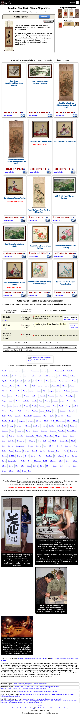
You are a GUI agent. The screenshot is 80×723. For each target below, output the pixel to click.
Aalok (4, 371)
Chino (72, 436)
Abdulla (70, 371)
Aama (11, 371)
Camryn (5, 431)
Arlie (10, 406)
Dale (75, 446)
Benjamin (13, 421)
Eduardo (53, 461)
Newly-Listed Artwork (40, 684)
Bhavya (31, 421)
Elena (68, 461)
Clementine (64, 441)
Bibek (46, 421)
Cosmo (38, 446)
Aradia (34, 401)
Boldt (4, 426)
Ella (16, 466)
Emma (68, 466)
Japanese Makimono (43, 699)
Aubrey (12, 411)
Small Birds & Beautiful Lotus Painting (14, 245)
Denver (20, 456)
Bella (52, 416)
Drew (30, 461)
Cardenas (20, 431)
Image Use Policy (18, 708)
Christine (20, 441)
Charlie (39, 436)
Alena (40, 386)
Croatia (59, 446)
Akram (4, 386)
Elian (75, 461)
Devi (27, 456)
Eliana (4, 466)
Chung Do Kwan (43, 441)
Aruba (41, 406)
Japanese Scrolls (56, 701)
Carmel (35, 431)
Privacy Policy (29, 708)
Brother (36, 426)
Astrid (75, 406)
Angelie (51, 396)
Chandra (20, 436)
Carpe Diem (71, 431)
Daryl (66, 451)
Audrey (20, 411)
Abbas (25, 371)
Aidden (41, 381)
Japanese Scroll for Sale (34, 702)
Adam (34, 376)
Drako (23, 461)
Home (15, 684)
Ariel (74, 401)
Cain (66, 426)
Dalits (4, 451)
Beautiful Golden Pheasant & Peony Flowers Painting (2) (39, 283)
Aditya (65, 376)
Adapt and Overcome (47, 376)
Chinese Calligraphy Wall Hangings (12, 701)
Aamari (18, 371)
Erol (29, 471)
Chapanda (30, 436)
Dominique (58, 456)
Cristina (51, 446)
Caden (59, 426)
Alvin (45, 391)
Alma (39, 391)
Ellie (22, 466)
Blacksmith (60, 421)
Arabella (26, 401)
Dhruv (41, 456)
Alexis (71, 386)
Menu (74, 2)
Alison (31, 391)
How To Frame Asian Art (43, 694)
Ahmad (19, 381)
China (65, 436)
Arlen (4, 406)
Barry (55, 411)
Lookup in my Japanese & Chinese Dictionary (39, 359)
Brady (10, 426)
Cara (12, 431)
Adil (58, 376)
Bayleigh (72, 411)
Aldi (33, 386)
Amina (58, 391)
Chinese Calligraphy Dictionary (11, 696)
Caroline (61, 431)
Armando (18, 406)
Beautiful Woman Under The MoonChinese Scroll (39, 211)
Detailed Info (7, 115)
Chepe (57, 436)
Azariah (35, 411)
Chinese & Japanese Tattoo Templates (34, 688)
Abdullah (5, 376)
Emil (61, 466)
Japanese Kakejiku (29, 699)
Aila (47, 381)
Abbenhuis (35, 371)
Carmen (53, 431)
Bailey (48, 411)
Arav (41, 401)
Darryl (58, 451)
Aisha (61, 381)
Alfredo (5, 391)
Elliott (35, 466)
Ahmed (27, 381)
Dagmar (68, 446)
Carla (28, 431)
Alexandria (55, 386)
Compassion (20, 446)
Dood (67, 456)
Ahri (34, 381)
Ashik (61, 406)
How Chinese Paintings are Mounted (47, 687)
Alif (19, 391)
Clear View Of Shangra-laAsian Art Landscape (40, 82)
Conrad (30, 446)
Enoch (75, 466)
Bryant (44, 426)
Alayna (19, 386)
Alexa (47, 386)
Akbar (74, 381)
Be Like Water (7, 416)
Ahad (12, 381)
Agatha (4, 381)
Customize (44, 17)
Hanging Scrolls (56, 699)
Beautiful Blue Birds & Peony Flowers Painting (65, 283)
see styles (5, 321)
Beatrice (18, 416)
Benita (4, 421)
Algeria (12, 391)
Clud (73, 441)
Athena (4, 411)
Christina (11, 441)
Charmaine (48, 436)
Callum (73, 426)
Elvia (42, 466)
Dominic (49, 456)
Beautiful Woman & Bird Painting (40, 142)
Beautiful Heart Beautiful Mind (35, 416)
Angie (4, 401)
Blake (75, 421)
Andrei (26, 396)
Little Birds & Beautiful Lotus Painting (64, 197)
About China (28, 691)
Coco (3, 446)
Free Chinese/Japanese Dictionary (63, 694)
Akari (67, 381)
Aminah (67, 391)
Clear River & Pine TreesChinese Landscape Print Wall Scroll (66, 105)
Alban (27, 386)
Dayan (4, 456)
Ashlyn (68, 406)
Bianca (38, 421)
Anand (10, 396)
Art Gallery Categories (25, 684)
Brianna (28, 426)
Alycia (51, 391)
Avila (27, 411)
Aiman (53, 381)
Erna (24, 471)
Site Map (40, 705)
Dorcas (74, 456)
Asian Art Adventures (50, 691)
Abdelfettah (59, 371)
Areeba (55, 401)
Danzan (51, 451)
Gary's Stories (38, 691)
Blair (69, 421)
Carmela (44, 431)
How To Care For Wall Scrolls (10, 688)
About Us (20, 691)
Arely (62, 401)
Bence (69, 416)
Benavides (60, 416)
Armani (27, 406)
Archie (47, 401)
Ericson (11, 471)
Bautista (63, 411)
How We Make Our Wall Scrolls (24, 687)
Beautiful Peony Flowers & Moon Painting (40, 247)
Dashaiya (73, 451)
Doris (4, 461)
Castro (4, 436)
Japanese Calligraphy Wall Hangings (37, 701)
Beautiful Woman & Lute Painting (65, 141)
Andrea (19, 396)
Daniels (35, 451)
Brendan (18, 426)
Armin (34, 406)
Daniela (26, 451)
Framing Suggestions (27, 694)
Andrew (35, 396)
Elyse (48, 466)
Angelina (59, 396)
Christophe (30, 441)
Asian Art (4, 702)
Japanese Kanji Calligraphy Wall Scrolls (32, 658)
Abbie (43, 371)
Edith (45, 461)
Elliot (29, 466)
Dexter (33, 456)
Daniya (42, 451)
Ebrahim (37, 461)
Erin (18, 471)
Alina (25, 391)
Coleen (10, 446)
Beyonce (22, 421)
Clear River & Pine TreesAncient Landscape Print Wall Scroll (16, 162)
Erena (4, 471)
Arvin (48, 406)
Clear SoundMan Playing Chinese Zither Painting (14, 83)
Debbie (12, 456)
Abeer (26, 376)
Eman (55, 466)
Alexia (64, 386)
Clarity (54, 441)
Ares (68, 401)
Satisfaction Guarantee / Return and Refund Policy (51, 708)
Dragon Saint (13, 461)
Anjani (11, 401)
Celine (11, 436)
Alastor (12, 386)
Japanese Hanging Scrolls (16, 702)
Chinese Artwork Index (70, 701)
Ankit (18, 401)
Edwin (61, 461)
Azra (42, 411)
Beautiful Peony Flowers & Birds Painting (65, 247)
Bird (52, 421)
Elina (11, 466)
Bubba (51, 426)
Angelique (70, 396)
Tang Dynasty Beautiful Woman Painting (14, 283)
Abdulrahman (16, 376)
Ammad (75, 391)
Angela (43, 396)
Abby (50, 371)
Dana (11, 451)
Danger (18, 451)
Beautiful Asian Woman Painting (15, 198)
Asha (55, 406)
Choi (3, 441)
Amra (4, 396)
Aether (72, 376)
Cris (44, 446)
